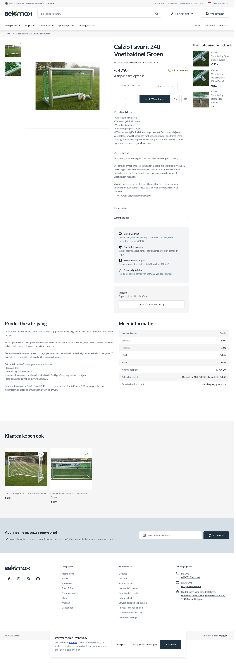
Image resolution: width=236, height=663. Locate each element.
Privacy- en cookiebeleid (131, 607)
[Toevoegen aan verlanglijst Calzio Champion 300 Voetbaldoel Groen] (41, 454)
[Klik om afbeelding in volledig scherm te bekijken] (67, 86)
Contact (123, 573)
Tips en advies (126, 583)
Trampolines (13, 25)
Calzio (155, 62)
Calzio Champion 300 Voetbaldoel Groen (26, 496)
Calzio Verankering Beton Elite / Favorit (220, 99)
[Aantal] (126, 99)
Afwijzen (120, 644)
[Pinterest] (28, 579)
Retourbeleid (125, 597)
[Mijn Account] (182, 14)
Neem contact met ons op (192, 3)
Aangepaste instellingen (145, 644)
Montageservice (86, 25)
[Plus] (134, 99)
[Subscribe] (216, 535)
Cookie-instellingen (128, 617)
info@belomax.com (191, 586)
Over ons (172, 3)
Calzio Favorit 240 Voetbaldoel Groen (33, 33)
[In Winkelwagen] (155, 99)
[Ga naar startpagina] (18, 13)
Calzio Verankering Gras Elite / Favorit (220, 58)
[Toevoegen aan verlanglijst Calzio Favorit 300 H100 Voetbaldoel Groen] (86, 454)
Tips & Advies (158, 3)
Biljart (30, 25)
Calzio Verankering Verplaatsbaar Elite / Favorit (220, 78)
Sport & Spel (66, 25)
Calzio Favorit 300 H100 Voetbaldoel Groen (71, 498)
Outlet (197, 25)
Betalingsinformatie (129, 593)
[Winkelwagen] (215, 14)
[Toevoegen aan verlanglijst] (176, 99)
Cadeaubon (209, 25)
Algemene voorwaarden (131, 612)
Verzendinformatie (128, 588)
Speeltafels (47, 25)
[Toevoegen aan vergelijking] (185, 99)
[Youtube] (38, 579)
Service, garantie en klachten (133, 602)
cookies (73, 642)
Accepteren (170, 644)
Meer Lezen (145, 143)
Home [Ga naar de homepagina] (7, 33)
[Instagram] (18, 579)
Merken (223, 25)
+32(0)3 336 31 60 (190, 577)
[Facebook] (9, 579)
